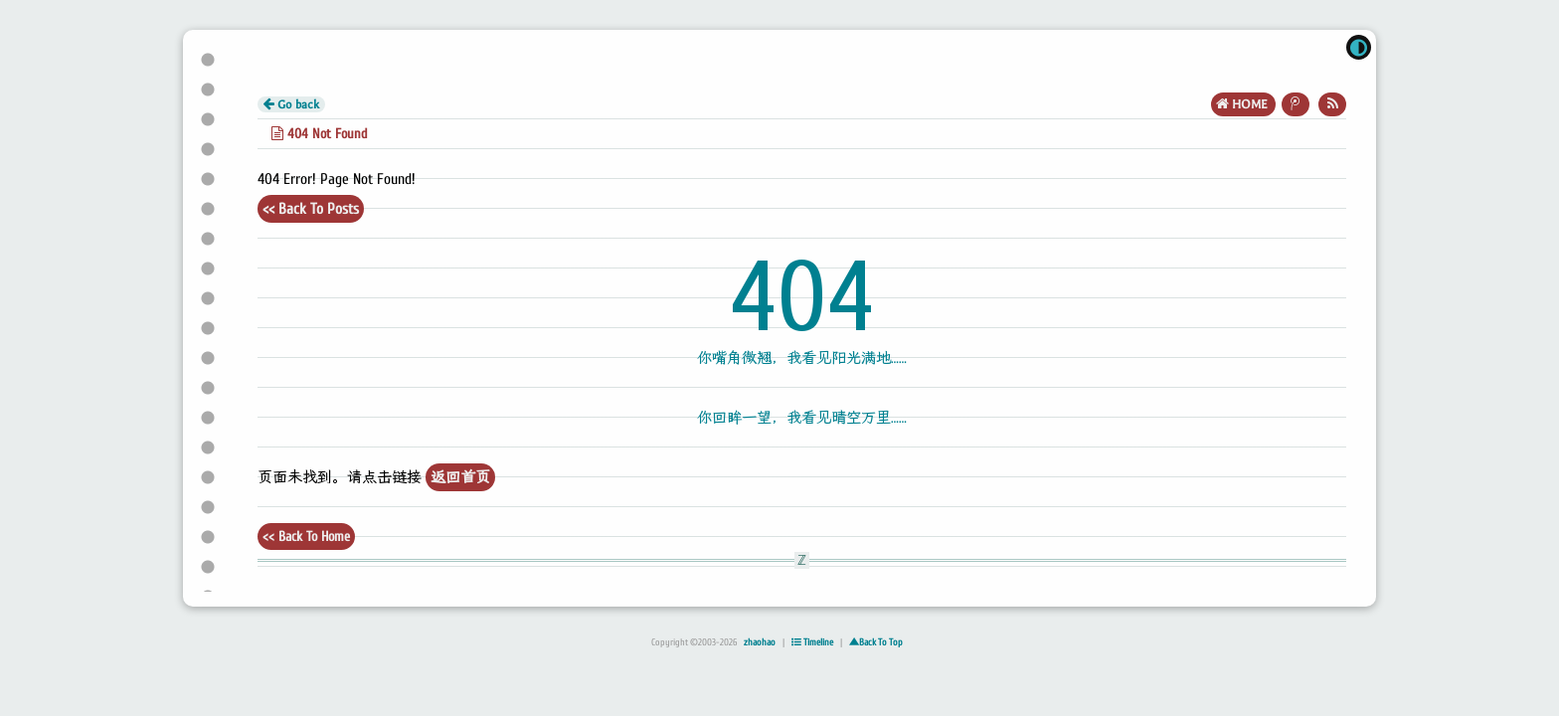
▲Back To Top (876, 642)
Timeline (812, 642)
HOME (1243, 103)
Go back (291, 104)
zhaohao (760, 642)
